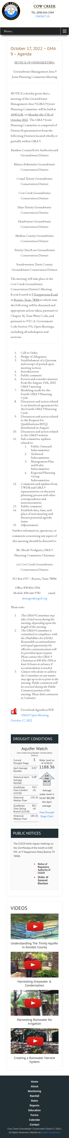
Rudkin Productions (50, 1132)
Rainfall (34, 1095)
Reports (34, 1105)
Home (34, 1081)
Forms (34, 1115)
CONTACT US (42, 16)
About (34, 1086)
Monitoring (34, 1091)
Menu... (8, 31)
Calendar (34, 1119)
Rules (34, 1100)
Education (34, 1110)
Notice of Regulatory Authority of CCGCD (44, 868)
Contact (34, 1124)
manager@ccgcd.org (34, 598)
